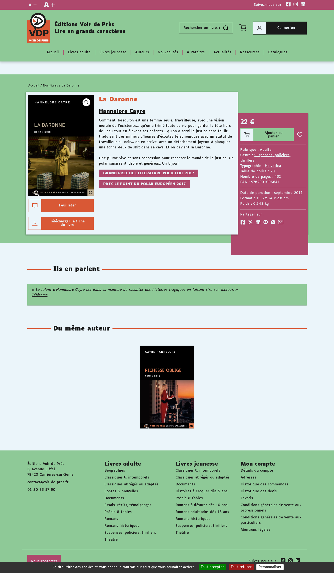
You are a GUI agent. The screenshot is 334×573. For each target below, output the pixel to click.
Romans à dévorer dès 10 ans (202, 505)
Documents (114, 498)
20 (272, 171)
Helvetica (273, 166)
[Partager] (243, 222)
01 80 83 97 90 (41, 490)
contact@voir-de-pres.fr (48, 482)
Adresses (248, 477)
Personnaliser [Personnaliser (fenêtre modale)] (270, 567)
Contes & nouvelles (121, 491)
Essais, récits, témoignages (128, 505)
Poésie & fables (118, 512)
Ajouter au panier (261, 135)
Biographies (115, 470)
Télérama (39, 295)
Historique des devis (259, 491)
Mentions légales (255, 530)
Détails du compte (257, 470)
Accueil (33, 85)
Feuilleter (52, 205)
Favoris (247, 498)
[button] (86, 102)
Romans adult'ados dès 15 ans (202, 512)
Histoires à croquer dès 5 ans (202, 491)
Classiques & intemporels (127, 477)
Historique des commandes (264, 484)
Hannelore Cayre (122, 111)
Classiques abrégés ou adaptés (132, 484)
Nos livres (50, 85)
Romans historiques (122, 526)
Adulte (266, 150)
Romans (111, 519)
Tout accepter (212, 567)
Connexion (274, 28)
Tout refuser (241, 567)
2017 (298, 193)
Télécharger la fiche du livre (56, 223)
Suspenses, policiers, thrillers (130, 533)
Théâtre (111, 540)
